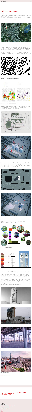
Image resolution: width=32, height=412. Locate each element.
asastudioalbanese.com (4, 407)
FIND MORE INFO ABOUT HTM (5, 375)
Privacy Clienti (12, 405)
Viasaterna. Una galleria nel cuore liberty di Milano (7, 394)
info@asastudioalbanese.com (5, 408)
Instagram (2, 410)
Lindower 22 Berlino (21, 392)
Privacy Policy (3, 405)
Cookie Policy (7, 405)
